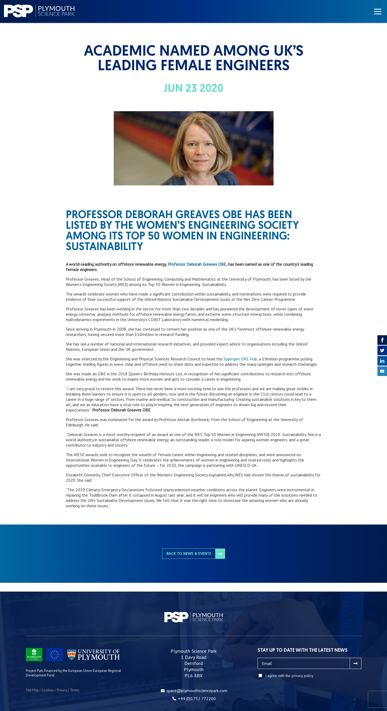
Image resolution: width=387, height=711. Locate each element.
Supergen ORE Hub (240, 358)
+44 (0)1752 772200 (197, 698)
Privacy (62, 690)
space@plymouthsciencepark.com (196, 690)
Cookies (48, 690)
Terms (74, 690)
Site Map (32, 690)
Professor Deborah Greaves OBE (197, 264)
